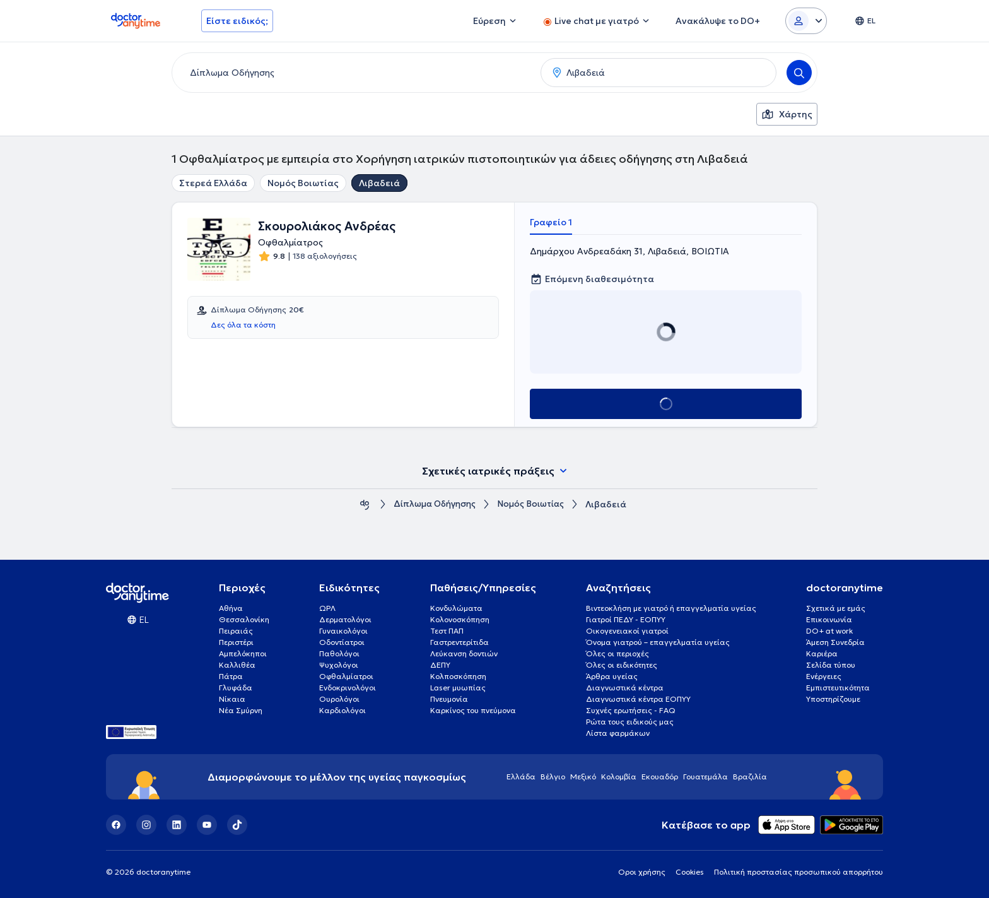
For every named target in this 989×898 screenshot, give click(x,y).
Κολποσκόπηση (458, 676)
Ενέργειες (823, 676)
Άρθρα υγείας (612, 676)
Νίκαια (232, 699)
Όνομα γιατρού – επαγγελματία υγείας (658, 642)
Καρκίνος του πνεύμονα (473, 710)
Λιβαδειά (379, 183)
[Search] (799, 72)
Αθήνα (231, 608)
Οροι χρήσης (641, 872)
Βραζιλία (750, 776)
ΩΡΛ (327, 608)
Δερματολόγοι (345, 619)
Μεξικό (583, 776)
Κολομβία (618, 776)
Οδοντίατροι (342, 642)
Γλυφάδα (235, 687)
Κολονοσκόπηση (459, 619)
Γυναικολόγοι (343, 630)
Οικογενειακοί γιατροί (627, 630)
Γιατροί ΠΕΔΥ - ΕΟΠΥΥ (625, 619)
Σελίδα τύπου (830, 665)
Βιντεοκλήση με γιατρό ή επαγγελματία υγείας (671, 608)
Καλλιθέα (237, 665)
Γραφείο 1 (551, 222)
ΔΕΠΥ (440, 665)
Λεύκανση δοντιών (464, 653)
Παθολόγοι (339, 653)
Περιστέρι (236, 642)
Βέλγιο (553, 776)
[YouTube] (207, 825)
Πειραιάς (236, 630)
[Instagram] (146, 825)
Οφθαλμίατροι (346, 676)
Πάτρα (231, 676)
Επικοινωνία (829, 619)
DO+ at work (829, 630)
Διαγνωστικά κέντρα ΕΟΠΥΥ (638, 699)
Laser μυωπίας (458, 687)
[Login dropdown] (806, 21)
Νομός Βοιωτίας (303, 183)
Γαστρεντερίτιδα (459, 642)
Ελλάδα (520, 776)
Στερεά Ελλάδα (213, 183)
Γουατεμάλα (705, 776)
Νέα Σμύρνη (240, 710)
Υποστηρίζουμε (833, 699)
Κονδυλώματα (456, 608)
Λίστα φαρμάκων (618, 733)
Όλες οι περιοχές (617, 653)
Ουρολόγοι (339, 699)
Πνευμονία (449, 699)
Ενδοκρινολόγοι (347, 687)
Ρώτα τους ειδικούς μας (630, 721)
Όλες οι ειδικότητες (621, 665)
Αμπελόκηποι (243, 653)
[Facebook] (116, 825)
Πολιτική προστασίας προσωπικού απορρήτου (798, 872)
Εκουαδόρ (659, 776)
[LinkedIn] (177, 825)
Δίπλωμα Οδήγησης (432, 504)
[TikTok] (237, 825)
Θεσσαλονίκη (244, 619)
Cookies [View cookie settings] (690, 872)
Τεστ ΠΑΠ (447, 630)
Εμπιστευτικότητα (838, 687)
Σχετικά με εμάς (835, 608)
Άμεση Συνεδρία (835, 642)
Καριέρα (822, 653)
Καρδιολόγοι (342, 710)
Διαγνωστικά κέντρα (625, 687)
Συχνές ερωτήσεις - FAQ (631, 710)
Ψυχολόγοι (338, 665)
